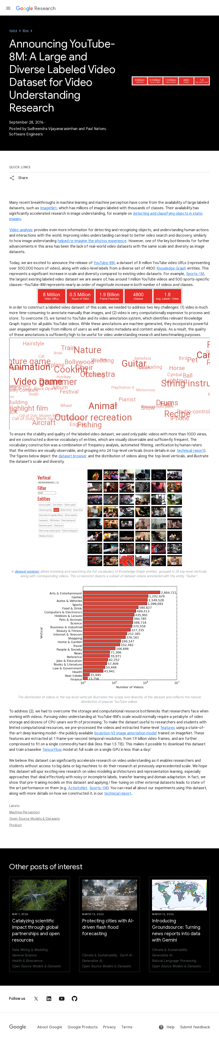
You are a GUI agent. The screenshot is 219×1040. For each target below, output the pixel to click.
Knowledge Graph (171, 268)
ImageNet (48, 208)
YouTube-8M (104, 263)
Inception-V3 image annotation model (125, 733)
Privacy (109, 1027)
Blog (26, 30)
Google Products (83, 1027)
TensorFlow (52, 749)
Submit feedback (195, 1027)
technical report (190, 450)
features (167, 727)
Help (166, 1027)
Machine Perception (24, 812)
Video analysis (21, 230)
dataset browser (73, 456)
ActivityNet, (78, 788)
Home (13, 30)
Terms (126, 1027)
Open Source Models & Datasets (34, 819)
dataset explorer (27, 571)
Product (15, 825)
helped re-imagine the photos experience (92, 241)
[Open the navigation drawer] (8, 8)
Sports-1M (195, 274)
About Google (49, 1027)
